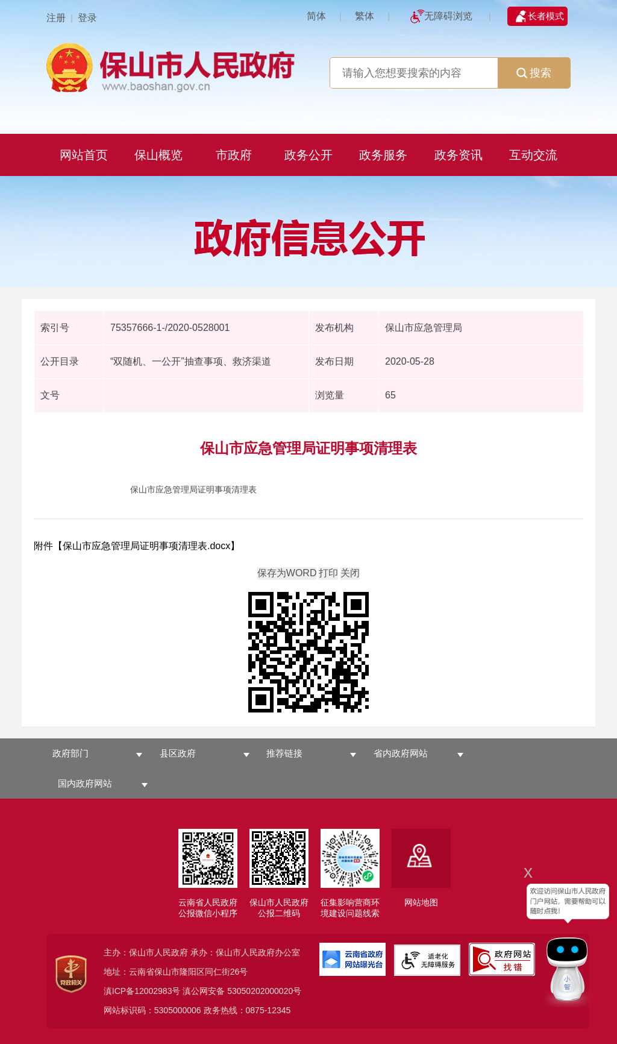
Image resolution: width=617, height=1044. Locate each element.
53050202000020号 (264, 991)
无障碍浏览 (448, 16)
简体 (316, 16)
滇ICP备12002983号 (142, 991)
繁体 (364, 16)
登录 (87, 18)
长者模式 (546, 16)
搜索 (533, 73)
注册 (56, 18)
